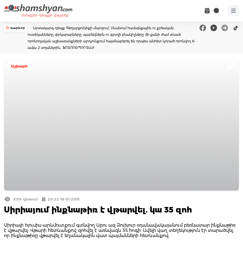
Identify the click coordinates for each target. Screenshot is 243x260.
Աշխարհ (19, 66)
